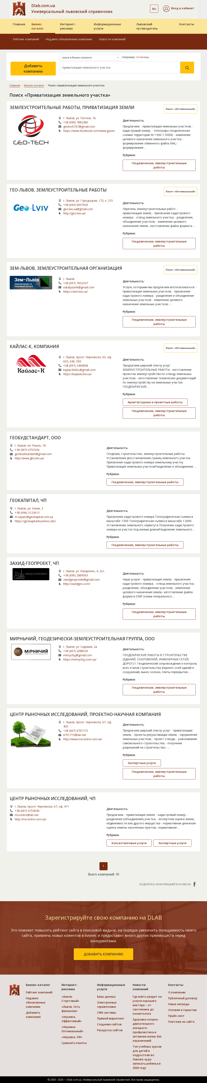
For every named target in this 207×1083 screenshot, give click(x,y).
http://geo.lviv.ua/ (74, 213)
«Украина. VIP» (71, 1037)
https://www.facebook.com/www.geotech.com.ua (89, 131)
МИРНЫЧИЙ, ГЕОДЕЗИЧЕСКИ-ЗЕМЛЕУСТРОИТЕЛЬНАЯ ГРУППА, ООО (82, 639)
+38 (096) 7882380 (75, 122)
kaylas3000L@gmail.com (79, 370)
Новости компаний (112, 39)
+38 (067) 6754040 (27, 811)
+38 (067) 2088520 (75, 651)
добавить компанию (103, 954)
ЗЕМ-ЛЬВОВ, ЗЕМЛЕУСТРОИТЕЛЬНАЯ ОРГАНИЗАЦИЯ (66, 268)
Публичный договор (182, 998)
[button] (178, 9)
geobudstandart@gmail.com (33, 454)
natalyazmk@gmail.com (78, 287)
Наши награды (178, 1004)
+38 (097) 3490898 (75, 365)
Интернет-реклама (68, 26)
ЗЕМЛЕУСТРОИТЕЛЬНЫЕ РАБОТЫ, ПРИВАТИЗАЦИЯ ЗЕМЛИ (72, 107)
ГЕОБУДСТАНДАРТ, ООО (35, 437)
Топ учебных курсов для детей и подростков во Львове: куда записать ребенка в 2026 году (147, 1057)
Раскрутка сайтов (110, 1030)
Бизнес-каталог (37, 26)
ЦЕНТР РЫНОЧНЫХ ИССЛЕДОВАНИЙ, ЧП (52, 798)
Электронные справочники (106, 1004)
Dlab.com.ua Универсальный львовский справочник (72, 8)
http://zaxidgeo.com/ (76, 584)
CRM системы (106, 1012)
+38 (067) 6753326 (27, 450)
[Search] (120, 67)
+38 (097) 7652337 (75, 283)
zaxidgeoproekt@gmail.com (81, 579)
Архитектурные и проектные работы (155, 402)
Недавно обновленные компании (68, 39)
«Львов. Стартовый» (70, 999)
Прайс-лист (176, 1016)
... (145, 147)
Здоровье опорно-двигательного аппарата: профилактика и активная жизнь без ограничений (147, 1030)
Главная (19, 24)
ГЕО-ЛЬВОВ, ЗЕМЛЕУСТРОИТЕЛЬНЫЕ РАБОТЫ (58, 190)
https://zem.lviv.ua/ (75, 291)
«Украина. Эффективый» (71, 1019)
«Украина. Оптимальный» (72, 1029)
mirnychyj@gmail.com (77, 655)
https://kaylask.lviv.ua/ (77, 374)
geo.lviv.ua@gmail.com (78, 209)
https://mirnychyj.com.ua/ (79, 659)
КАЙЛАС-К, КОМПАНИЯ (34, 346)
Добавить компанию (33, 68)
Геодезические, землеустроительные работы (159, 165)
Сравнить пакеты (74, 1043)
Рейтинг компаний (26, 39)
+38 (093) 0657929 (75, 205)
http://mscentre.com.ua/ (30, 819)
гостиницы (142, 57)
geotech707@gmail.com (79, 126)
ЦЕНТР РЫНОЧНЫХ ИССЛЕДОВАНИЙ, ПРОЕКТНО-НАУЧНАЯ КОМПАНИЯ (85, 714)
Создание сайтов (109, 1024)
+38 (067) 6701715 (75, 731)
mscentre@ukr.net (27, 815)
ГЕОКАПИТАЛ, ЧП (28, 500)
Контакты (186, 24)
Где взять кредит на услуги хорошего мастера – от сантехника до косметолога (147, 1005)
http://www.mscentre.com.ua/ (82, 739)
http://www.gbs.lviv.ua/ (29, 458)
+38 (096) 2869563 (75, 575)
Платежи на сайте (181, 1022)
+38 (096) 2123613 (27, 513)
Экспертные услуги (142, 763)
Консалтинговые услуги (129, 843)
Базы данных (106, 996)
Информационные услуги (107, 26)
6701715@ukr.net (74, 735)
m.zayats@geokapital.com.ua (34, 517)
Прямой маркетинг (110, 1018)
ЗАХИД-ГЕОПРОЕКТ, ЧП (34, 563)
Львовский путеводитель (147, 26)
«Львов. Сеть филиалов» (70, 1009)
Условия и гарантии (182, 1010)
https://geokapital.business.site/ (35, 521)
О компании (176, 992)
